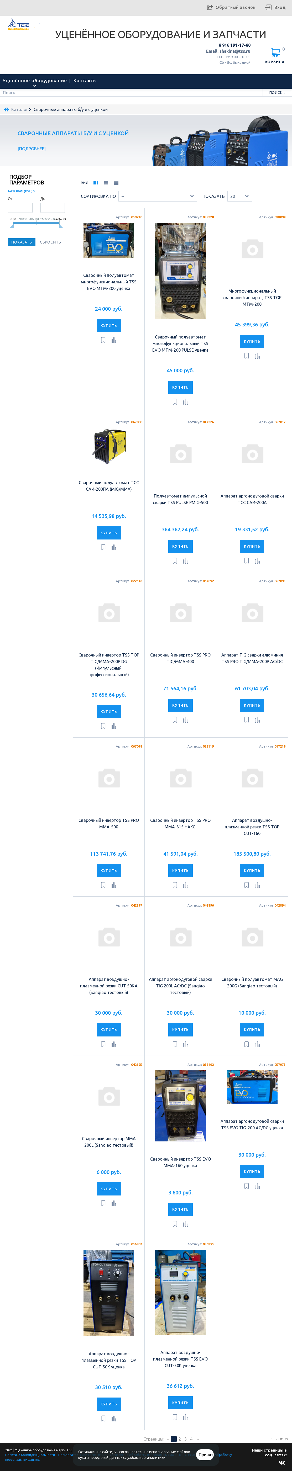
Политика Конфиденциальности (30, 1455)
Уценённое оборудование (35, 80)
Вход (279, 7)
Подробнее (31, 148)
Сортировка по (98, 196)
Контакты (85, 80)
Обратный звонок (236, 7)
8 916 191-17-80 (235, 45)
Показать (213, 196)
